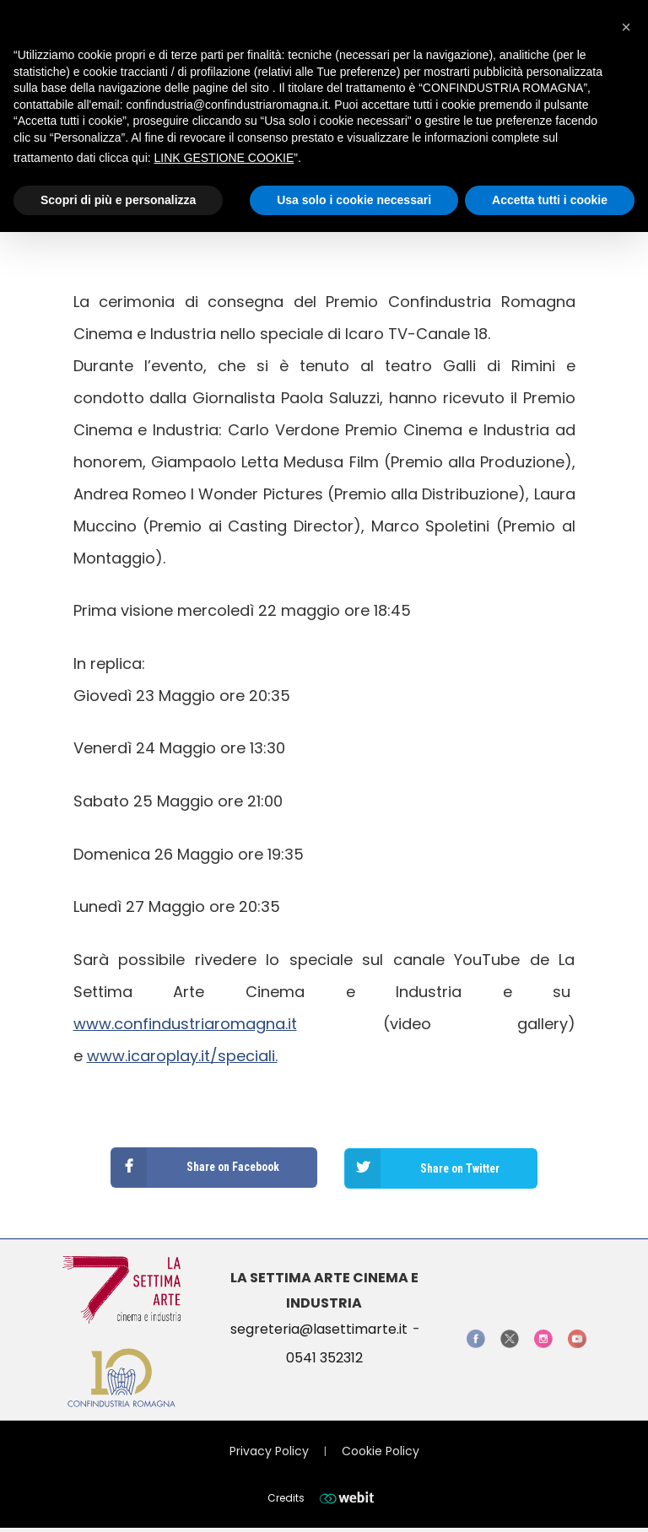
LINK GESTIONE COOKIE (224, 158)
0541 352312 (324, 1356)
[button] (626, 26)
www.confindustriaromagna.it (185, 1023)
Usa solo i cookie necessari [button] (354, 200)
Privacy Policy (269, 1448)
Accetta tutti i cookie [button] (550, 200)
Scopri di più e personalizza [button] (118, 200)
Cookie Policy (380, 1448)
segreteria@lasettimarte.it (319, 1327)
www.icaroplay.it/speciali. (182, 1055)
